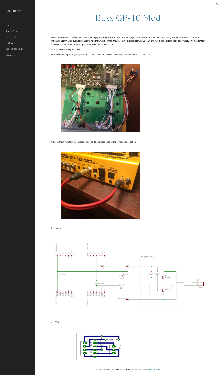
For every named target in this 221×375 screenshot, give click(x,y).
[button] (217, 4)
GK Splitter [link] (11, 42)
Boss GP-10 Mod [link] (14, 37)
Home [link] (9, 25)
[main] (128, 17)
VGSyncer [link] (11, 54)
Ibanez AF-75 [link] (12, 30)
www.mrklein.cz (154, 369)
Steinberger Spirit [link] (14, 48)
